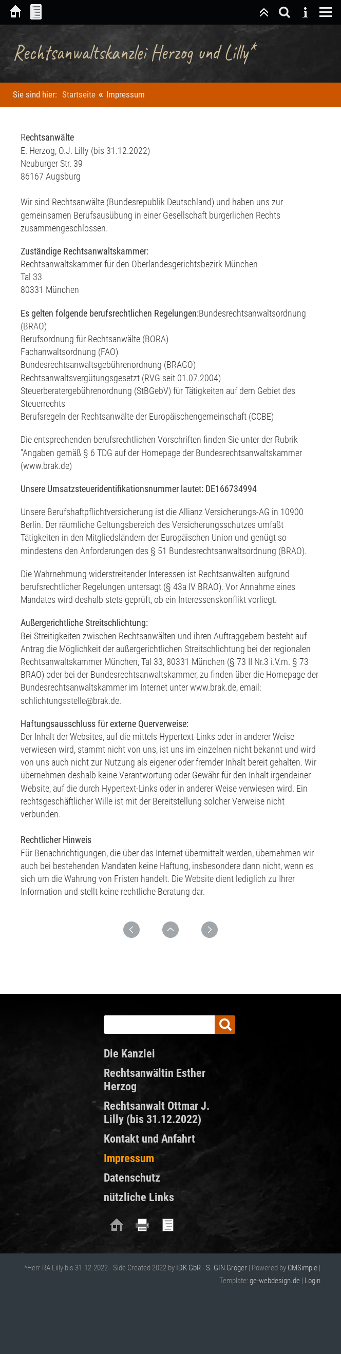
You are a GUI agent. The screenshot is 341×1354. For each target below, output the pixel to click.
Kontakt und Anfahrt (149, 1138)
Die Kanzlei (129, 1053)
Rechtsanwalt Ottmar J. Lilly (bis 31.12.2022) (157, 1113)
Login (312, 1280)
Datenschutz (132, 1177)
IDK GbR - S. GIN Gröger (211, 1267)
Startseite (79, 94)
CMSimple (302, 1267)
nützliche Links (139, 1197)
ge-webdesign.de (275, 1280)
